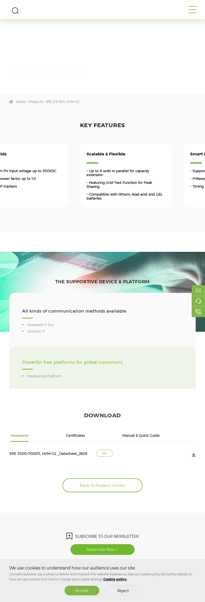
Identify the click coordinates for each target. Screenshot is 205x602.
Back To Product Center (102, 485)
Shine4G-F (37, 346)
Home (21, 102)
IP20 (16, 74)
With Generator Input (66, 74)
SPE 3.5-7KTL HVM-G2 (63, 102)
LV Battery (36, 74)
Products (36, 102)
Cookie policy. (115, 579)
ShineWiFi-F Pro (41, 340)
